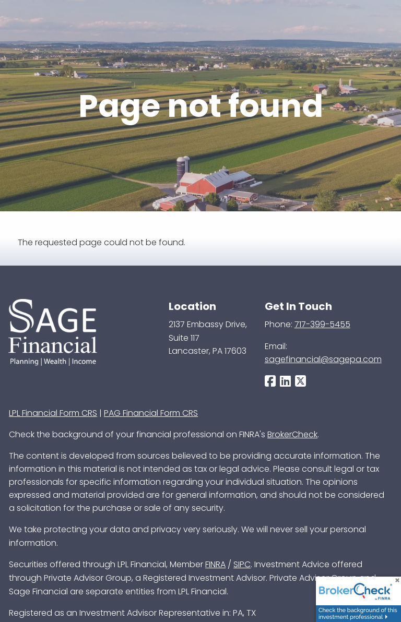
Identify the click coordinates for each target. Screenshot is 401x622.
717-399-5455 (322, 324)
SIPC (242, 564)
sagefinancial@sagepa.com (323, 359)
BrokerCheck (292, 434)
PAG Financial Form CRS (151, 413)
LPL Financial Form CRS (53, 413)
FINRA (215, 564)
